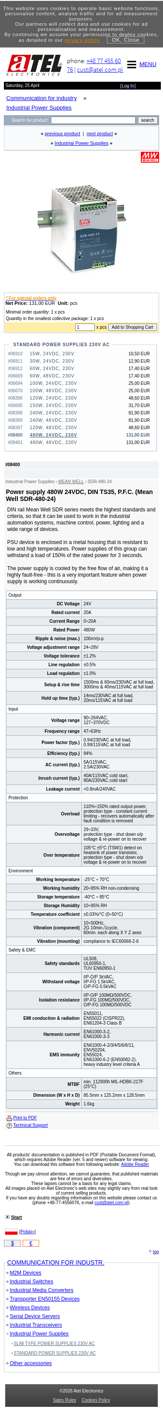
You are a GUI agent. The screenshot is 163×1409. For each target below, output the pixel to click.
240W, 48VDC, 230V (53, 420)
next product (99, 133)
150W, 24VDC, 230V (53, 405)
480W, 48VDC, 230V (53, 442)
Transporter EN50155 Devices (43, 1299)
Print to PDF (25, 1117)
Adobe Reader (135, 1164)
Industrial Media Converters (40, 1290)
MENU (140, 64)
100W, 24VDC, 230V (53, 383)
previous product (62, 133)
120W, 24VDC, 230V (53, 398)
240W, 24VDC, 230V (53, 413)
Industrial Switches (30, 1282)
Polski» (27, 1231)
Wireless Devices (28, 1308)
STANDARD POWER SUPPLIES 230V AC (61, 344)
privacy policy (82, 40)
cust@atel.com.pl (100, 69)
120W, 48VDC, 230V (53, 427)
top (156, 1251)
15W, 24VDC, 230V (52, 353)
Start (16, 1217)
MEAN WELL (71, 481)
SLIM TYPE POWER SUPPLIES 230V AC (54, 1343)
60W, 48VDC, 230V (52, 376)
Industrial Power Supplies (81, 143)
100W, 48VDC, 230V (53, 390)
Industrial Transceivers (34, 1325)
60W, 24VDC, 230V (52, 368)
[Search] (93, 120)
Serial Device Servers (33, 1316)
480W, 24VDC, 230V (53, 435)
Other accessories (29, 1363)
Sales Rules (64, 1400)
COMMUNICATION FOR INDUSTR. (55, 1262)
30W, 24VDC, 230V (52, 361)
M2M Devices (24, 1273)
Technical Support (30, 1125)
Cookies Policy (96, 1400)
